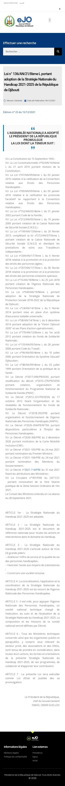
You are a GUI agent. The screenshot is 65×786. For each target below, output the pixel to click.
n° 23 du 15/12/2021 (19, 112)
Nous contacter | (11, 3)
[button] (49, 20)
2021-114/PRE (33, 469)
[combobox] (28, 51)
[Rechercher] (58, 51)
